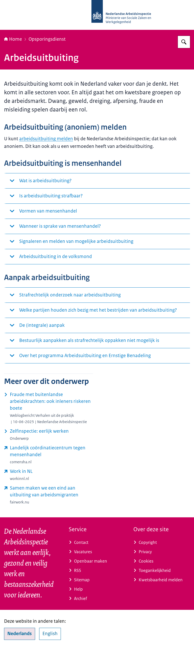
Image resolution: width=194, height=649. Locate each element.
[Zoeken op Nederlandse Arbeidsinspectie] (184, 42)
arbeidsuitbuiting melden (46, 139)
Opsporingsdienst (47, 39)
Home (13, 39)
